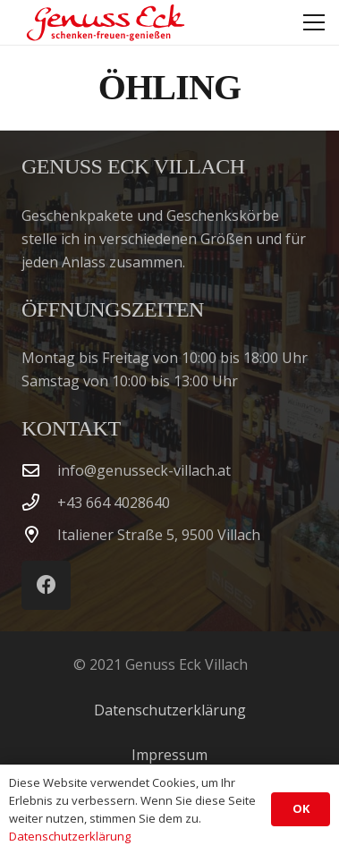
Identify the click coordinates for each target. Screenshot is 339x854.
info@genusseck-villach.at (144, 470)
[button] (314, 22)
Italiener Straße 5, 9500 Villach (158, 535)
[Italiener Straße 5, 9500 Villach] (39, 534)
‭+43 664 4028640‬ (113, 502)
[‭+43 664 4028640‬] (39, 502)
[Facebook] (46, 585)
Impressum (169, 755)
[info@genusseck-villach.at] (39, 469)
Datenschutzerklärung (170, 710)
